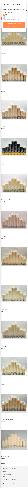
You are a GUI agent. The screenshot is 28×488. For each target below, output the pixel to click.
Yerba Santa (4, 346)
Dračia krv (3, 236)
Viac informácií (14, 30)
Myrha (2, 90)
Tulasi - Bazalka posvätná (7, 419)
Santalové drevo (5, 456)
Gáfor (2, 383)
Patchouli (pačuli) (5, 199)
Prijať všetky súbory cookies (14, 23)
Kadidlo (3, 126)
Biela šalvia (3, 53)
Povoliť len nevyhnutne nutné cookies (14, 27)
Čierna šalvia (4, 309)
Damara (3, 273)
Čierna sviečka (4, 163)
